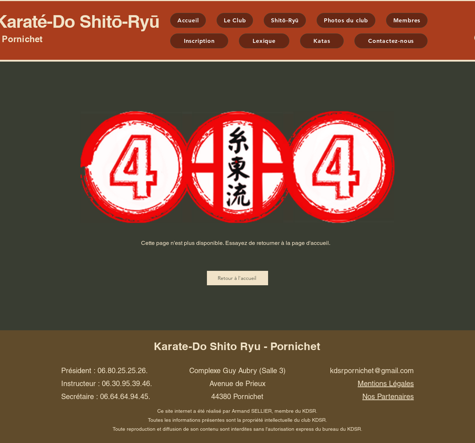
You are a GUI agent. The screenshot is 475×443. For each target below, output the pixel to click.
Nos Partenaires (388, 396)
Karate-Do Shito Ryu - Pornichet (237, 346)
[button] (285, 20)
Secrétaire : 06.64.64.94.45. (105, 396)
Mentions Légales (386, 383)
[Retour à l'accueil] (237, 278)
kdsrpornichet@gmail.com (372, 370)
